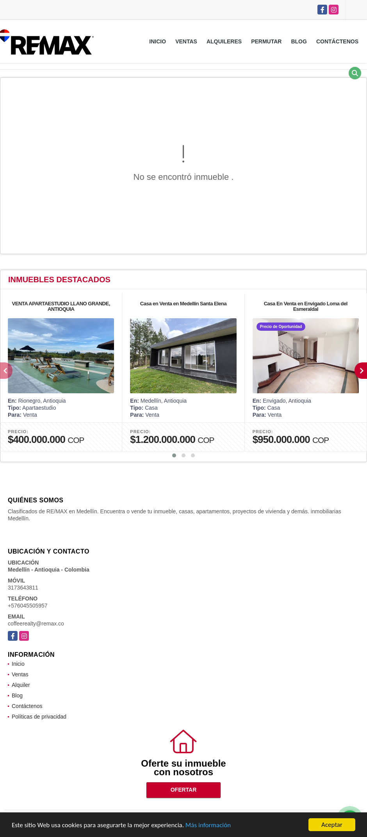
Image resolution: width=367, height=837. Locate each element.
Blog (298, 41)
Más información (208, 826)
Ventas (186, 41)
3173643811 (23, 587)
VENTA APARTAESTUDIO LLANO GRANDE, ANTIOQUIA (61, 306)
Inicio (157, 41)
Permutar (266, 41)
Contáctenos (337, 41)
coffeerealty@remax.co (36, 623)
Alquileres (224, 41)
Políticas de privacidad (39, 716)
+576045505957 (28, 605)
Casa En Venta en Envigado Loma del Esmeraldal (305, 306)
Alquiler (21, 685)
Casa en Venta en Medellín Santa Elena (183, 303)
